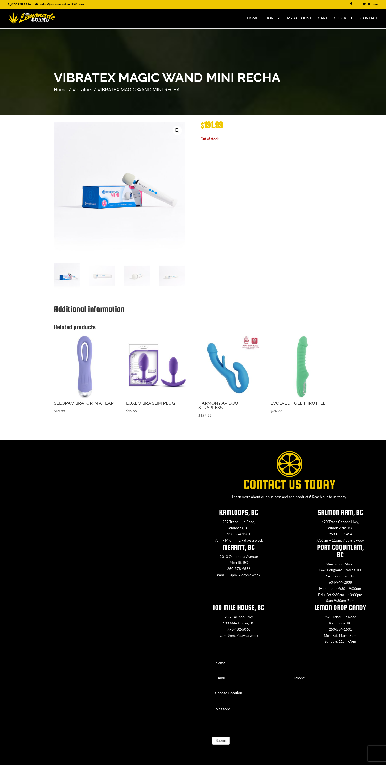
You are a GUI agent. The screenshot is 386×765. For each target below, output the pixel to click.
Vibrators (82, 89)
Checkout (344, 18)
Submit (221, 740)
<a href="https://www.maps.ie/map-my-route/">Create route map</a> (96, 580)
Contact (369, 18)
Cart (322, 18)
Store (270, 18)
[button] (177, 130)
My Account (299, 18)
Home (252, 18)
